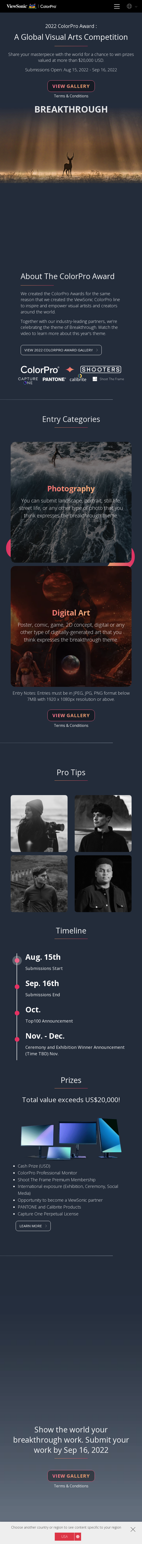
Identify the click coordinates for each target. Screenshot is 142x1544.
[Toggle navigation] (116, 6)
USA (64, 1536)
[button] (71, 1225)
